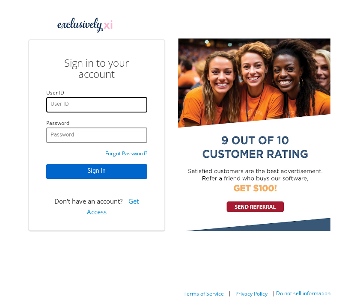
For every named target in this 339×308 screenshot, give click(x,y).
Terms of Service (204, 293)
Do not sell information (303, 293)
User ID (55, 92)
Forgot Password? (126, 153)
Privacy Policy (251, 293)
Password (57, 123)
